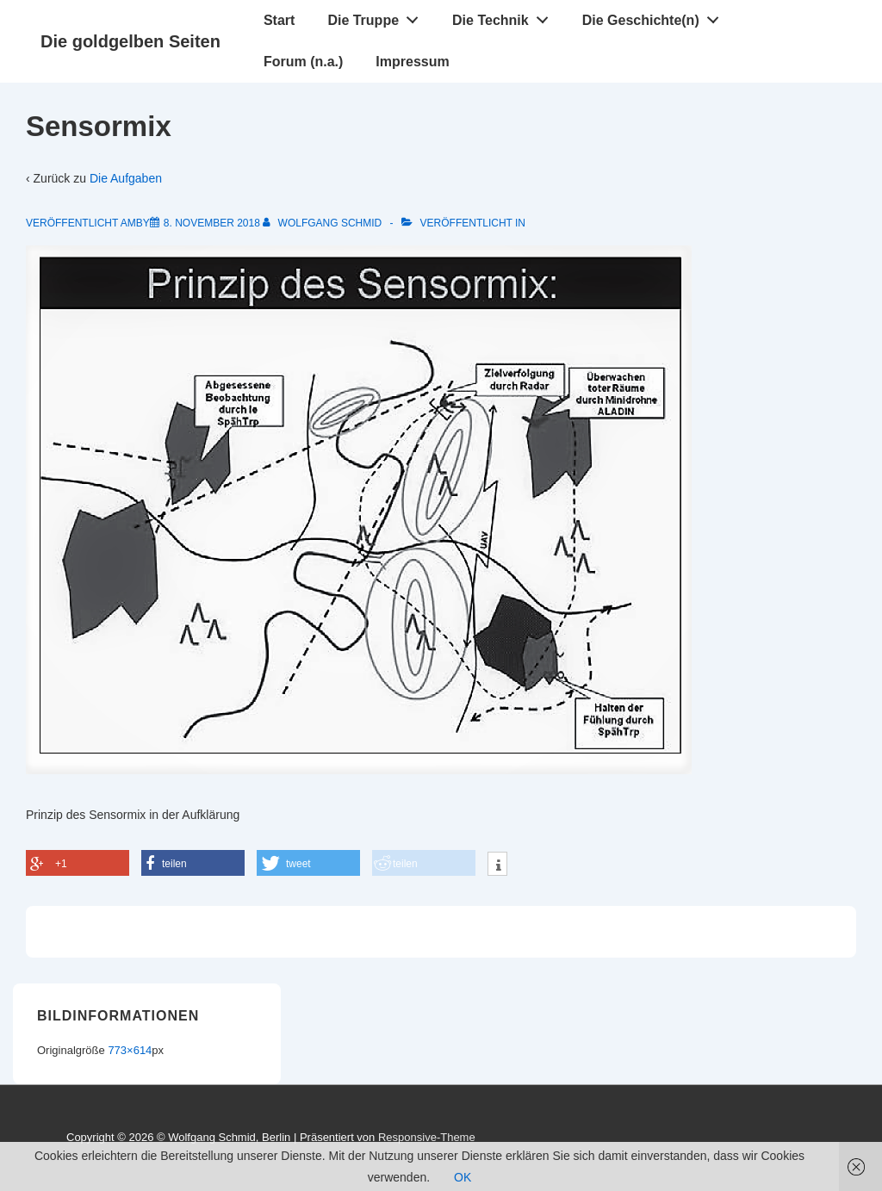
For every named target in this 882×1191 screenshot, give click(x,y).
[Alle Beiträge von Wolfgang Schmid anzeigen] (323, 223)
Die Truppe (377, 16)
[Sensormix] (212, 223)
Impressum (412, 61)
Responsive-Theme (426, 1137)
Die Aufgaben (126, 178)
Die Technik (504, 16)
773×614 (130, 1050)
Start (279, 20)
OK (462, 1177)
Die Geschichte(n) (655, 16)
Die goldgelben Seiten (130, 41)
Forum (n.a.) (303, 61)
